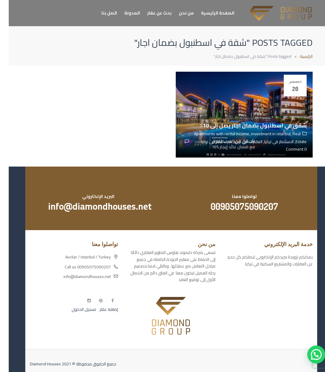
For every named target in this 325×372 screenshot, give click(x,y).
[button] (308, 354)
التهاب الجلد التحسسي (286, 298)
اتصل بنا (100, 13)
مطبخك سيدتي (291, 309)
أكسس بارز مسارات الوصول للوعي (275, 277)
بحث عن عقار (150, 13)
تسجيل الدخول (75, 309)
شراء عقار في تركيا (207, 141)
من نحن (177, 13)
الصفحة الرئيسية (209, 13)
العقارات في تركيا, (238, 141)
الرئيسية (297, 56)
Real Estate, (291, 137)
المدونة (123, 13)
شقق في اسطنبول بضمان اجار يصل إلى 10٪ (244, 125)
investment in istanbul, (263, 134)
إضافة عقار (99, 309)
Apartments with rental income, (213, 134)
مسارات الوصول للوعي (284, 288)
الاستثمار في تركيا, (269, 141)
